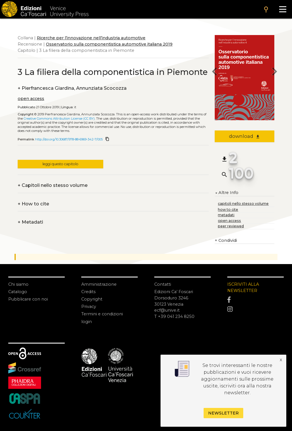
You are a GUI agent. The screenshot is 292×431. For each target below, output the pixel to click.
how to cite (228, 209)
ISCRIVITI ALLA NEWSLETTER (243, 287)
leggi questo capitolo (60, 164)
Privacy (88, 306)
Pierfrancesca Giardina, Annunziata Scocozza (72, 88)
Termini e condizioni (102, 313)
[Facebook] (255, 300)
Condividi (226, 241)
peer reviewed (231, 226)
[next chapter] (274, 72)
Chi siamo (18, 284)
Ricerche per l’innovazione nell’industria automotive (91, 37)
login (86, 321)
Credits (88, 291)
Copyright (91, 299)
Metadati (30, 222)
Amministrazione (99, 284)
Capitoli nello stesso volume (53, 185)
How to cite (33, 204)
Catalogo (17, 291)
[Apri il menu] (282, 9)
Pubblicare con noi (28, 299)
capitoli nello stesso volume (243, 203)
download (244, 136)
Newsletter (223, 413)
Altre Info (226, 193)
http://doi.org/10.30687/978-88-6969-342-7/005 (69, 139)
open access (31, 98)
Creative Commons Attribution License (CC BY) (59, 118)
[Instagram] (255, 309)
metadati (226, 215)
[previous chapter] (214, 72)
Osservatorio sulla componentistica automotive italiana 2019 (109, 44)
